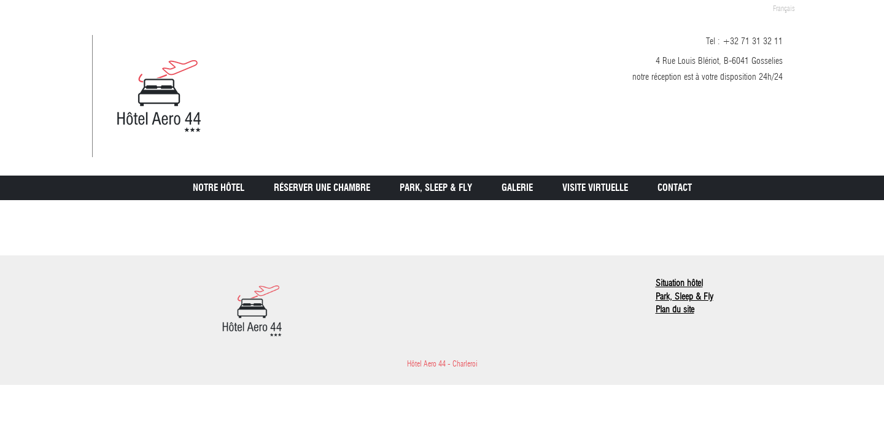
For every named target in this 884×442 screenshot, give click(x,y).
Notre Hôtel (218, 187)
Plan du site (675, 309)
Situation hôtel (679, 283)
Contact (674, 187)
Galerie (517, 187)
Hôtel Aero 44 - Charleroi (442, 363)
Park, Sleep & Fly (436, 187)
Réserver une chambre (322, 187)
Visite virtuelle (595, 187)
